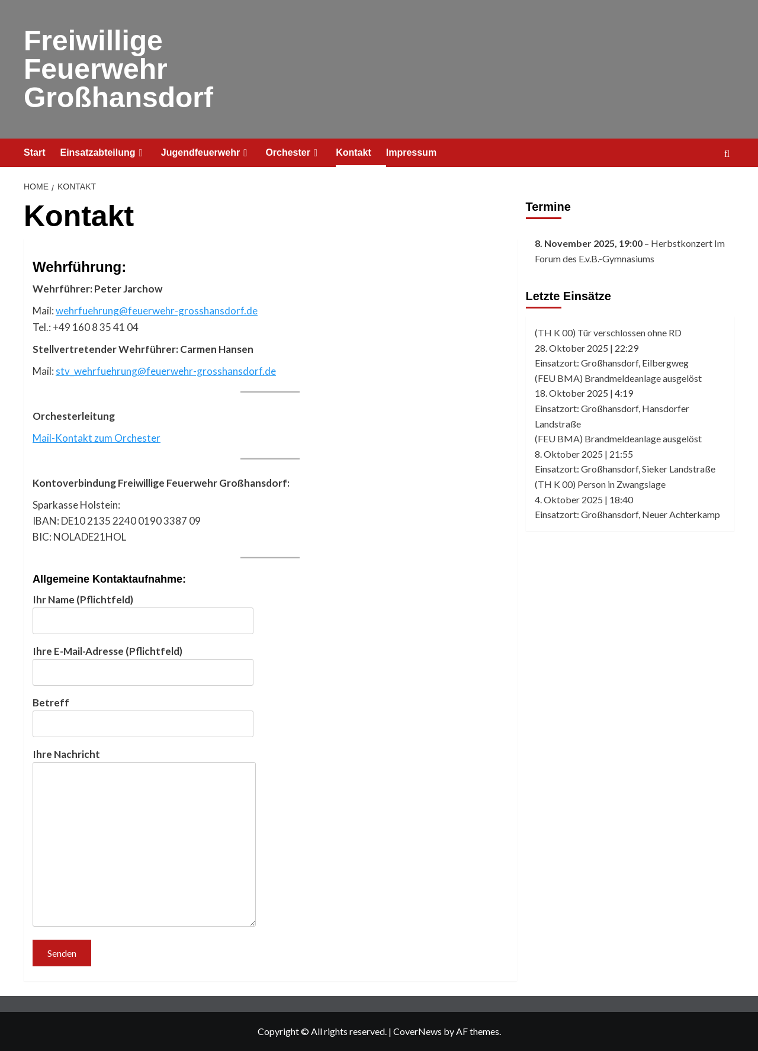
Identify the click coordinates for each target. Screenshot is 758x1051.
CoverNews (417, 1031)
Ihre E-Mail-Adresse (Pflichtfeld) (143, 662)
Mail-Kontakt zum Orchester (96, 438)
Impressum (411, 152)
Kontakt (353, 152)
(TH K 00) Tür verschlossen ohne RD (608, 332)
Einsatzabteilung (103, 152)
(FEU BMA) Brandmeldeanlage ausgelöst (618, 378)
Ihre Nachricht (144, 838)
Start (34, 152)
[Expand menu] (141, 153)
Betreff (143, 713)
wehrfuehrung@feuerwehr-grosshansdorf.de (157, 310)
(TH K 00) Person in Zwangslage (600, 484)
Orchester (293, 152)
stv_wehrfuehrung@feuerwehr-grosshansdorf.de (166, 371)
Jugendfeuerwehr (206, 152)
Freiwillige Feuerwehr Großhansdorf (118, 69)
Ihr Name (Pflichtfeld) (143, 610)
